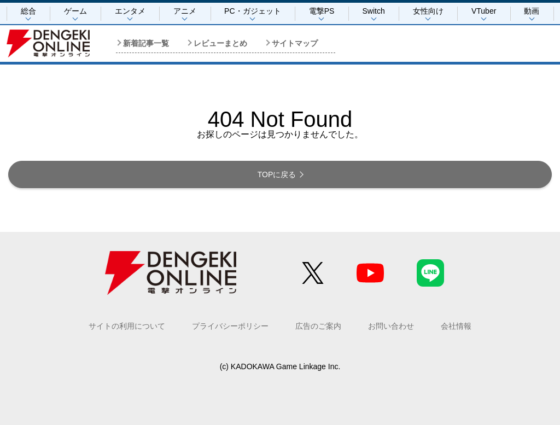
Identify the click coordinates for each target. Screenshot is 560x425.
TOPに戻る (277, 174)
